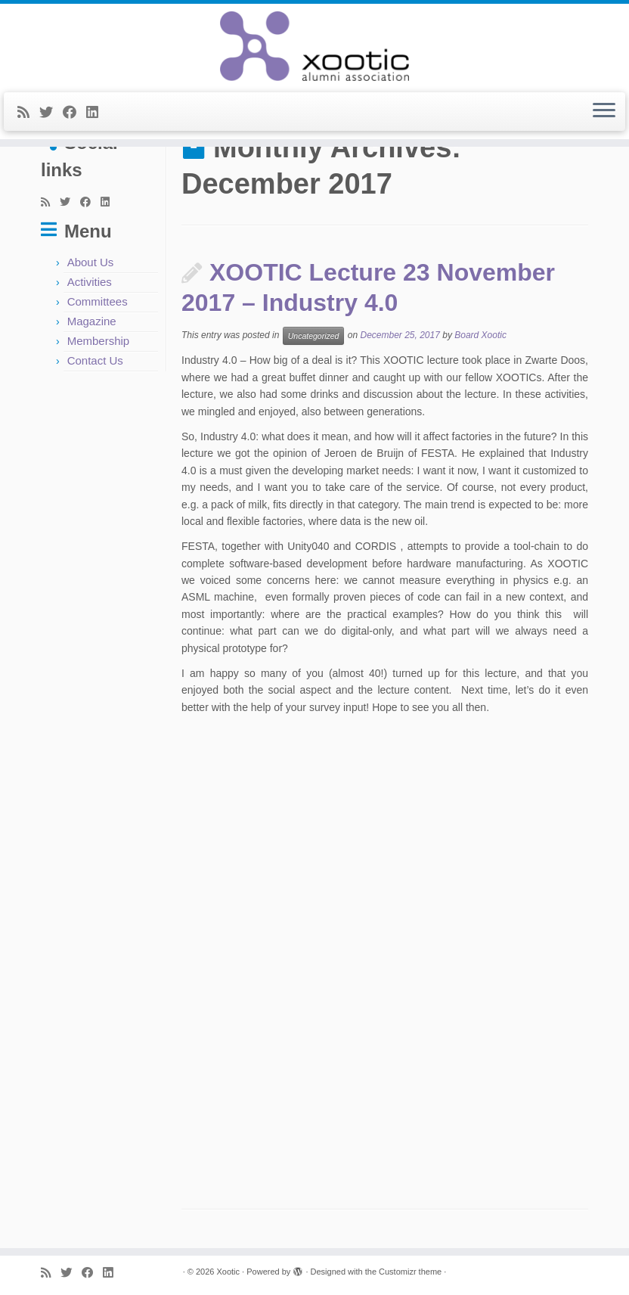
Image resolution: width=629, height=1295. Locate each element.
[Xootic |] (314, 46)
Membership (98, 340)
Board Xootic (480, 336)
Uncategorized (313, 335)
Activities (89, 281)
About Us (90, 262)
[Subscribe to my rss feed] (28, 112)
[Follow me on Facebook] (74, 112)
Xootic (228, 1271)
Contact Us (95, 360)
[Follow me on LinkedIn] (97, 112)
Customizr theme (410, 1271)
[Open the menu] (604, 112)
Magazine (91, 321)
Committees (97, 301)
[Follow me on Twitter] (51, 112)
